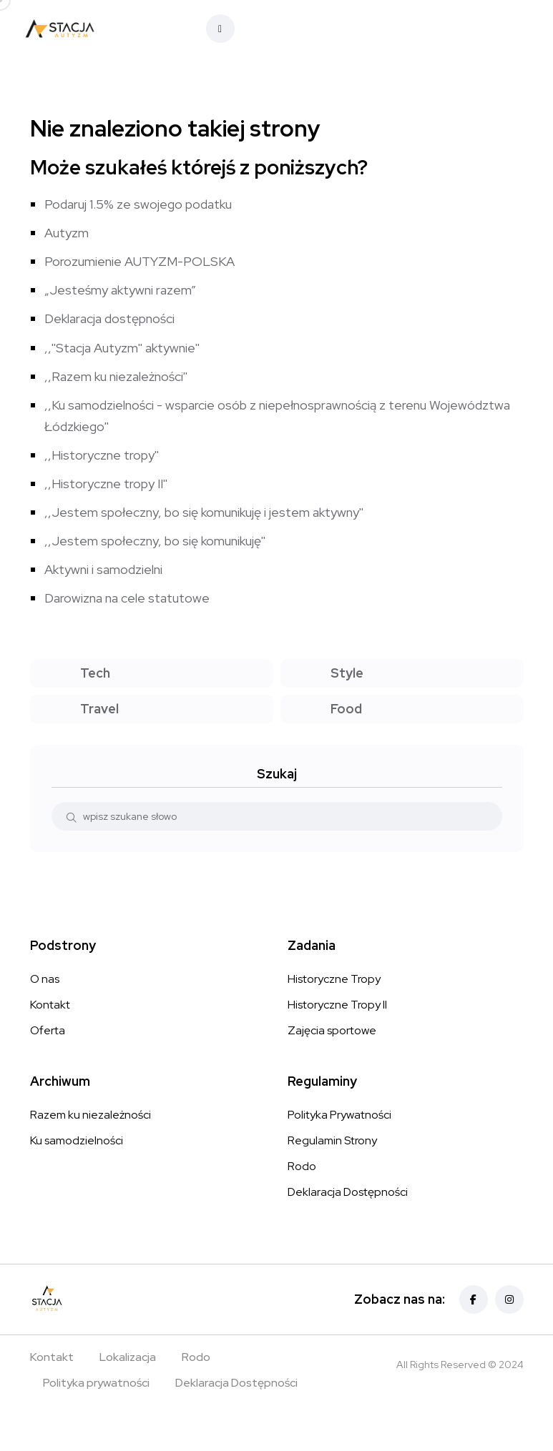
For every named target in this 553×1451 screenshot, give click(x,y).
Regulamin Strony (332, 1140)
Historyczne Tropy (334, 978)
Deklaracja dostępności (109, 318)
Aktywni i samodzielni (103, 569)
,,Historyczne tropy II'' (105, 483)
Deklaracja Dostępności (348, 1191)
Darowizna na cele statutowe (127, 598)
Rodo (302, 1166)
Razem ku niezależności (90, 1114)
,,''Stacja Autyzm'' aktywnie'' (122, 348)
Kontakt (50, 1004)
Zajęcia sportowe (332, 1030)
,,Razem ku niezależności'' (115, 376)
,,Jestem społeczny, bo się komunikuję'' (154, 541)
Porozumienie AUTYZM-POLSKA (139, 261)
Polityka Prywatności (339, 1114)
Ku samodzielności (76, 1140)
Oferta (47, 1030)
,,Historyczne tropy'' (101, 455)
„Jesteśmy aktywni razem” (120, 290)
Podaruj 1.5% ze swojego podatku (138, 204)
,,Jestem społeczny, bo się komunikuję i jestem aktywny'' (203, 512)
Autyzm (66, 232)
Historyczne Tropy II (337, 1004)
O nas (44, 978)
